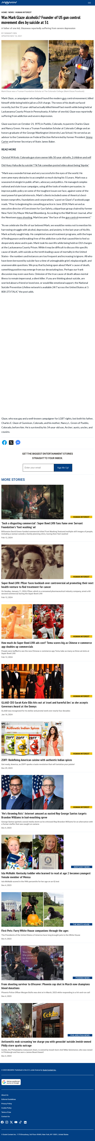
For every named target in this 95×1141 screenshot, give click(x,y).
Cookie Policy (6, 1108)
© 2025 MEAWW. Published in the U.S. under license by (22, 1070)
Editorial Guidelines (8, 1099)
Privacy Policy (6, 1104)
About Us (4, 1095)
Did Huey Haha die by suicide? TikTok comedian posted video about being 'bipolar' (45, 165)
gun (64, 98)
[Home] (9, 2)
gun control (72, 217)
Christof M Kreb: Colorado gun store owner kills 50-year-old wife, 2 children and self (46, 157)
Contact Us (5, 1116)
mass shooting (24, 217)
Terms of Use (6, 1112)
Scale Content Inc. (49, 1070)
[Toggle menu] (91, 2)
